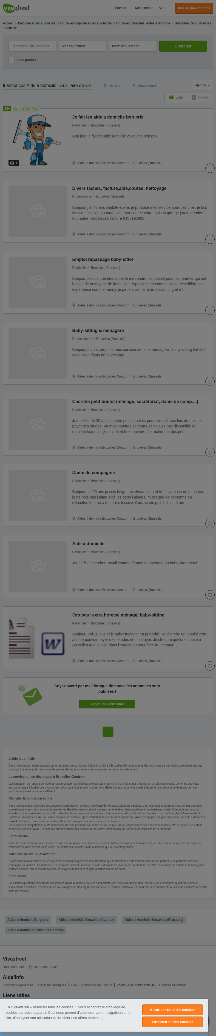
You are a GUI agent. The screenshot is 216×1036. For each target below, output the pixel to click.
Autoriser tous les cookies (172, 1010)
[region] (104, 1017)
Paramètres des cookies (173, 1022)
